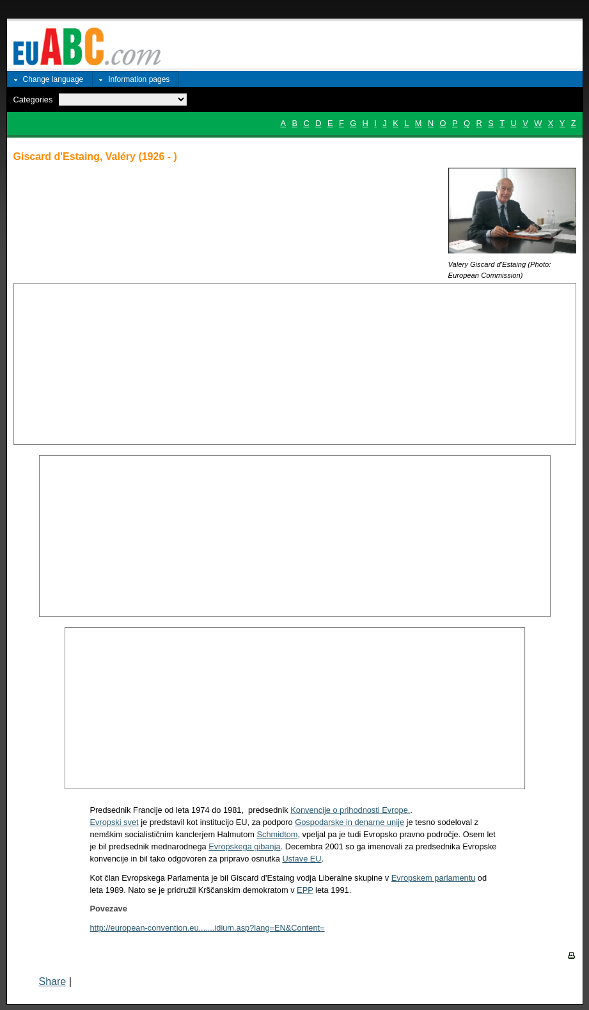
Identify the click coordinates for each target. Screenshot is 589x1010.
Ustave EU (301, 858)
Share (53, 981)
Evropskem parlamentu (433, 878)
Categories (33, 99)
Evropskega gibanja (244, 846)
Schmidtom (276, 834)
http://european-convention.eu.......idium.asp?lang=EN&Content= (207, 928)
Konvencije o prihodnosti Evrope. (350, 810)
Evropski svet (114, 822)
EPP (305, 890)
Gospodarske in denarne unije (349, 822)
